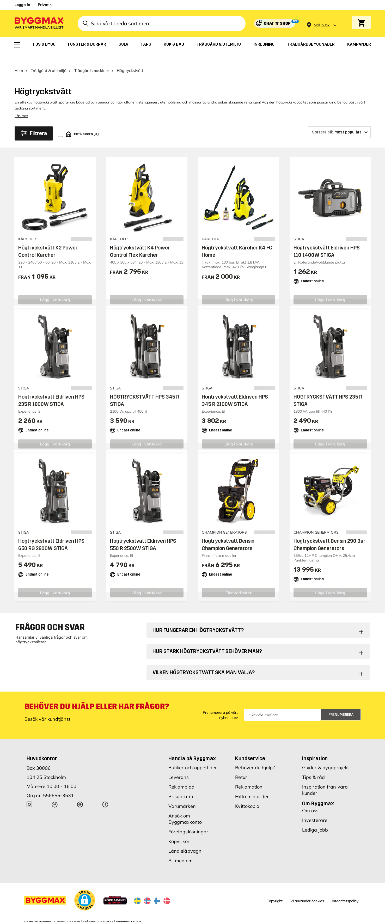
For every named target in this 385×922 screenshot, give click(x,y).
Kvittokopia (247, 795)
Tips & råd (313, 766)
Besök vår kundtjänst (47, 708)
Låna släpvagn (184, 839)
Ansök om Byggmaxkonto (185, 807)
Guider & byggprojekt (325, 756)
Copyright (274, 889)
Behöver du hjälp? (255, 756)
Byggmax (72, 910)
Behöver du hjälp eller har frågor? (97, 695)
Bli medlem (180, 849)
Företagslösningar (188, 820)
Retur (241, 766)
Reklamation (248, 775)
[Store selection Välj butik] (322, 25)
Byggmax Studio (128, 910)
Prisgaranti (180, 785)
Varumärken (182, 795)
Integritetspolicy (345, 889)
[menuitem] (17, 44)
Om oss (310, 799)
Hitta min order (252, 785)
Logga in (22, 4)
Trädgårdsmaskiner (91, 59)
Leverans (178, 766)
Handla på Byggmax (192, 747)
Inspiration (315, 747)
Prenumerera (341, 703)
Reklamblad (181, 775)
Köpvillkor (179, 830)
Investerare (314, 809)
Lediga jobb (315, 818)
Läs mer (21, 104)
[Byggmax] (39, 23)
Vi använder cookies (307, 889)
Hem (19, 59)
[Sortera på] (339, 120)
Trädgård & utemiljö (48, 59)
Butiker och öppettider (192, 756)
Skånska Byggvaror (98, 910)
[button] (84, 888)
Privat (43, 4)
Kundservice (250, 747)
